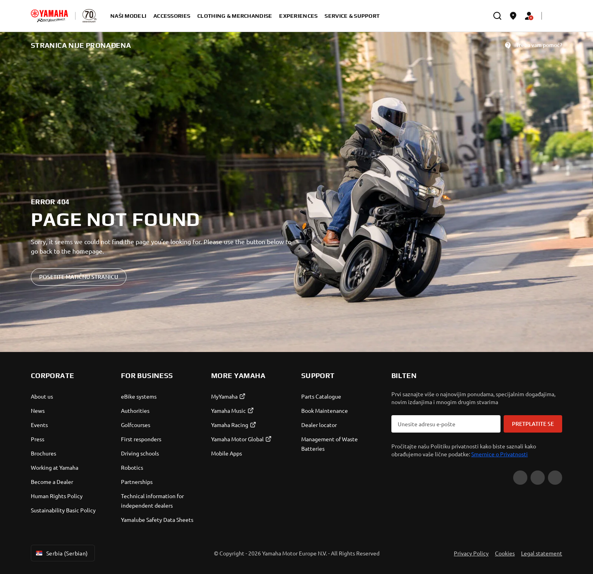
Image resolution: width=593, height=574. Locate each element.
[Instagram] (555, 477)
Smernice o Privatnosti (499, 453)
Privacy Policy (471, 553)
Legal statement (541, 553)
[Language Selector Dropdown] (554, 16)
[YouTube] (520, 477)
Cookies (505, 553)
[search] (497, 16)
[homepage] (49, 16)
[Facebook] (538, 477)
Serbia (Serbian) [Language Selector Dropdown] (61, 553)
